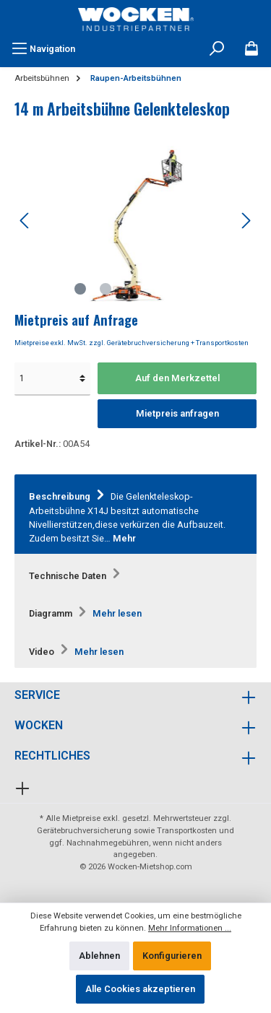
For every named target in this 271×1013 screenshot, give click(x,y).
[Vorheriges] (25, 220)
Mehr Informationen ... (189, 928)
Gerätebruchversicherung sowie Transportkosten (127, 830)
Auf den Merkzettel (177, 378)
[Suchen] (216, 49)
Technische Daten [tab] (76, 575)
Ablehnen (99, 955)
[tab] (135, 514)
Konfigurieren (172, 955)
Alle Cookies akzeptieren (140, 988)
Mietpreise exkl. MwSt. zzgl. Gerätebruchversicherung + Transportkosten (131, 343)
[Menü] (43, 49)
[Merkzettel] (251, 49)
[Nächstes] (246, 220)
